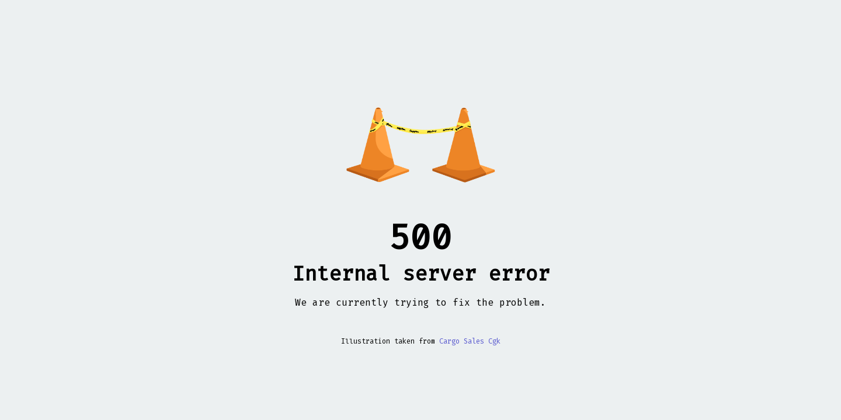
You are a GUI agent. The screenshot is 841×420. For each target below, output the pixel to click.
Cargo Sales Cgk (470, 341)
